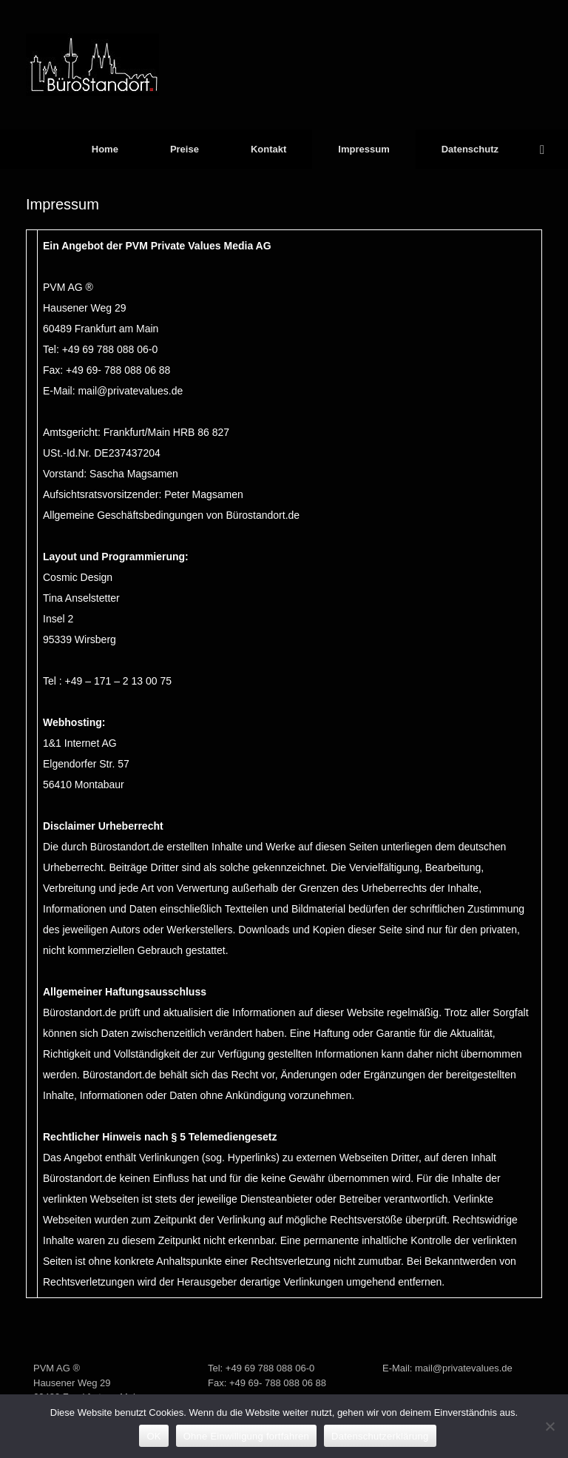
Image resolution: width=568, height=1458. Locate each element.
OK (153, 1436)
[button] (546, 149)
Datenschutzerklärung (379, 1436)
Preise (184, 149)
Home (105, 149)
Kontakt (268, 149)
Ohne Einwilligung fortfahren (246, 1436)
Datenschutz (470, 149)
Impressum (363, 149)
